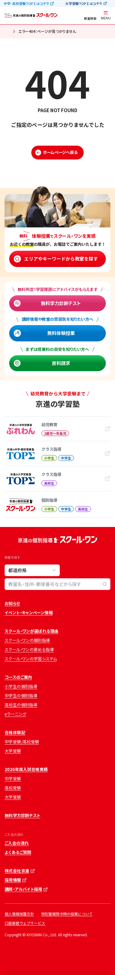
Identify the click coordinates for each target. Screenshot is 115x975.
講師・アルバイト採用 (23, 889)
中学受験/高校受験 (22, 742)
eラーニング (15, 714)
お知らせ (12, 603)
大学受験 (13, 751)
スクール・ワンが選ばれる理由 (31, 631)
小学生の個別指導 (21, 686)
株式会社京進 (17, 871)
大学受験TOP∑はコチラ (83, 3)
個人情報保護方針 (19, 913)
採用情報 (13, 880)
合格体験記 (15, 732)
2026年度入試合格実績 (26, 769)
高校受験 (13, 788)
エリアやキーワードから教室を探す (61, 258)
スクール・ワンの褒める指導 (29, 649)
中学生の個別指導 (21, 695)
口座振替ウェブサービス (25, 923)
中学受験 (13, 778)
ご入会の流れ (17, 843)
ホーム (7, 32)
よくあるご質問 (18, 852)
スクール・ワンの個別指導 (27, 640)
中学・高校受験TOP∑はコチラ (26, 3)
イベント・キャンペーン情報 (29, 612)
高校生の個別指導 (21, 705)
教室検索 (90, 18)
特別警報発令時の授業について (67, 913)
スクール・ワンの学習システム (31, 659)
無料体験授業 (61, 333)
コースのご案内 (18, 677)
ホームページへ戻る (60, 152)
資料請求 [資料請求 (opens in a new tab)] (61, 363)
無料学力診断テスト (61, 303)
